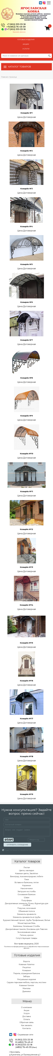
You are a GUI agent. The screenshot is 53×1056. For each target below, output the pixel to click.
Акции (26, 1010)
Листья (26, 867)
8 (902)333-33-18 (23, 1045)
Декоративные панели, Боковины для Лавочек (26, 929)
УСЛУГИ (25, 49)
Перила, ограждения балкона (26, 973)
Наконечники (26, 888)
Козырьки (26, 970)
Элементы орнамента (26, 914)
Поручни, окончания (26, 908)
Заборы (26, 976)
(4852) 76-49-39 (26, 1047)
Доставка (26, 1016)
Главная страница (9, 77)
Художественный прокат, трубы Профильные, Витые (26, 920)
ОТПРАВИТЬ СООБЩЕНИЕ (17, 845)
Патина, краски (26, 935)
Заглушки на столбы (27, 891)
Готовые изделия (26, 39)
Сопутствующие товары (26, 938)
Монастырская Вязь (26, 923)
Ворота (26, 961)
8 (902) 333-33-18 (24, 1040)
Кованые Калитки (26, 964)
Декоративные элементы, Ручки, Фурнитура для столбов (26, 904)
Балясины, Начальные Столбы (26, 926)
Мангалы (26, 988)
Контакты (26, 1028)
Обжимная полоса (26, 911)
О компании (26, 1007)
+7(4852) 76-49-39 (16, 27)
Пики (26, 879)
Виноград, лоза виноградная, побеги (26, 876)
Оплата (26, 1019)
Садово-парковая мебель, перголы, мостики (26, 982)
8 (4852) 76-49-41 (24, 1042)
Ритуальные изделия (26, 979)
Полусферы (26, 900)
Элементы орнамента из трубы (26, 917)
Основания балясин (26, 894)
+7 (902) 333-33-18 (16, 24)
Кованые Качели (26, 985)
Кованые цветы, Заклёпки (26, 873)
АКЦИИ (26, 44)
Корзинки (26, 885)
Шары (26, 897)
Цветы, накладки (26, 870)
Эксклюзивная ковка (26, 932)
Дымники (26, 991)
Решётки (26, 967)
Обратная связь (26, 1022)
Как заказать (26, 1025)
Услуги (27, 1013)
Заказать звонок (19, 32)
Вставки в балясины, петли (27, 882)
